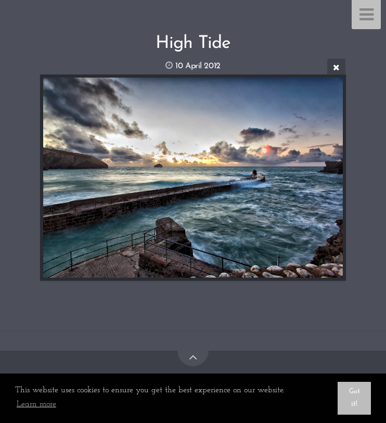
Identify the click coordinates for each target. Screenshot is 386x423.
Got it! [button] (354, 398)
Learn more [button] (36, 404)
